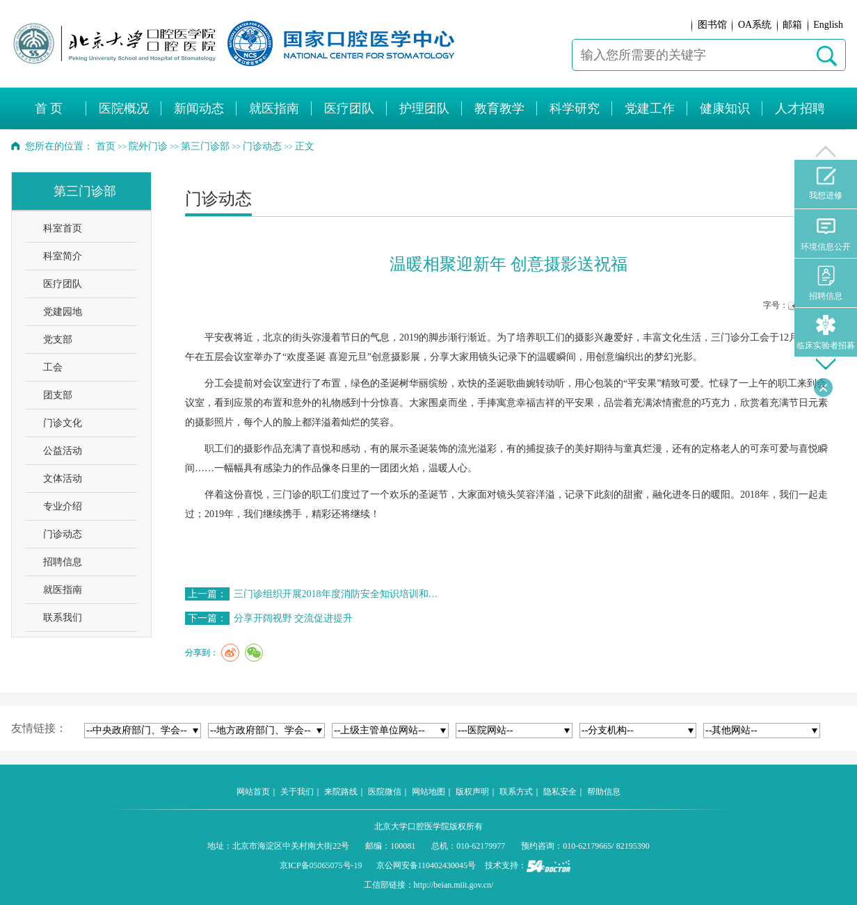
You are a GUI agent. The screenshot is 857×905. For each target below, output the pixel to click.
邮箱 (792, 24)
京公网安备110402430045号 (426, 865)
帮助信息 (603, 792)
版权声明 (472, 792)
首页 (105, 146)
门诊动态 (62, 534)
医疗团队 (62, 284)
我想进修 (825, 183)
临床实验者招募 (825, 332)
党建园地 (62, 312)
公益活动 (62, 451)
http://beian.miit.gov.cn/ (454, 885)
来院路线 (341, 792)
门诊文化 (62, 423)
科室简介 (62, 256)
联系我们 (62, 617)
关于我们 (297, 792)
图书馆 (712, 24)
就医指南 (62, 590)
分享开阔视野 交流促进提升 (293, 618)
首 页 (49, 108)
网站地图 (428, 792)
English (828, 24)
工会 (53, 367)
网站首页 (253, 792)
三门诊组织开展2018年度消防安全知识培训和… (336, 594)
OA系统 (754, 24)
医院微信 (384, 792)
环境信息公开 (826, 234)
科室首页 (62, 228)
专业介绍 (62, 506)
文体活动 (62, 478)
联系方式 (516, 792)
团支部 (57, 395)
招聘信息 (62, 562)
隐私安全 (560, 792)
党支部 (57, 339)
